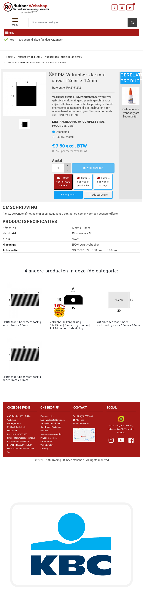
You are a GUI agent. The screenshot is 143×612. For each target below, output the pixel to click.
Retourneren (46, 441)
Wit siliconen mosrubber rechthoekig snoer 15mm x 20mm (118, 324)
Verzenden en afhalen (50, 423)
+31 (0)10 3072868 (84, 416)
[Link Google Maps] (84, 433)
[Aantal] (61, 168)
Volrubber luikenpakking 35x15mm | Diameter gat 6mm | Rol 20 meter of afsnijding (70, 325)
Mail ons (80, 420)
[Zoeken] (77, 22)
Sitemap (44, 449)
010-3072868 (21, 434)
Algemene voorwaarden (51, 434)
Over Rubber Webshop (50, 427)
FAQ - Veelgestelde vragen (52, 420)
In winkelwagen (93, 167)
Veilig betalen (46, 445)
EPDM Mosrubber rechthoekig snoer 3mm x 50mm (22, 378)
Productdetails (98, 194)
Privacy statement (48, 438)
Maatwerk (45, 430)
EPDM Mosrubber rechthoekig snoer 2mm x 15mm (22, 324)
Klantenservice (47, 416)
